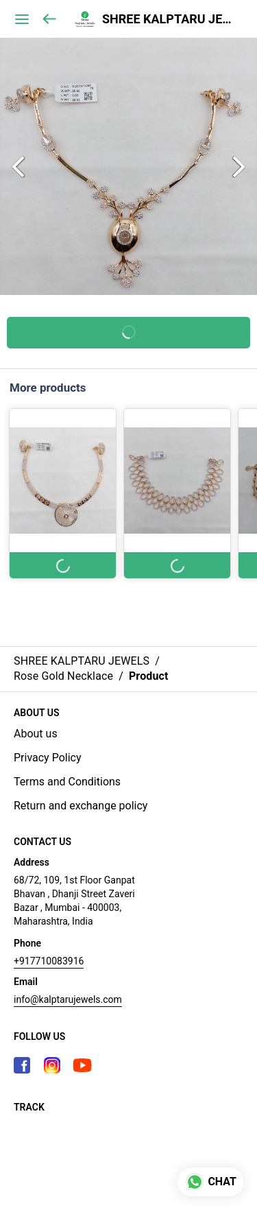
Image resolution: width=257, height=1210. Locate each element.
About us (36, 733)
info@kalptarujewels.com (68, 999)
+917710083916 (49, 961)
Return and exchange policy (80, 805)
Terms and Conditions (67, 781)
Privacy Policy (48, 757)
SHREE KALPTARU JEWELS (169, 19)
